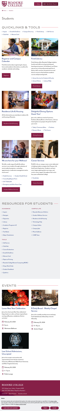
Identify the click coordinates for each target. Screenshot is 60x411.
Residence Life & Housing (12, 111)
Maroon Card (15, 34)
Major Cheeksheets (8, 235)
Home (4, 10)
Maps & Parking (12, 393)
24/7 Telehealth (7, 181)
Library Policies (36, 81)
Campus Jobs (36, 228)
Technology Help (37, 222)
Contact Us (4, 393)
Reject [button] (45, 408)
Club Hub (5, 34)
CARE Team (36, 235)
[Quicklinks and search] (50, 4)
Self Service (6, 243)
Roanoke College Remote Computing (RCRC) (15, 263)
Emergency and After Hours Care (12, 184)
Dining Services (37, 135)
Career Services (37, 160)
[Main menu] (38, 4)
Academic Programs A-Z (10, 225)
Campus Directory (28, 31)
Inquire (5, 31)
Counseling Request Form (10, 179)
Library (5, 222)
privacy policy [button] (53, 401)
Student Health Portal (21, 176)
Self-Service (50, 31)
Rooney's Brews (36, 130)
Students (11, 10)
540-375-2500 (6, 390)
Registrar (6, 75)
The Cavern (47, 130)
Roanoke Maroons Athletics (40, 212)
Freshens (51, 127)
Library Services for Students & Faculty (43, 78)
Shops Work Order (8, 266)
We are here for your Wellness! (14, 160)
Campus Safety (37, 225)
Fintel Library (40, 31)
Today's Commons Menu (39, 127)
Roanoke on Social (22, 393)
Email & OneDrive (15, 31)
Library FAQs (47, 81)
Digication (6, 218)
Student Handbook (8, 269)
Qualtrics (5, 272)
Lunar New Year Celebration (13, 308)
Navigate (5, 215)
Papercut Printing (8, 259)
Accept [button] (54, 408)
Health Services (7, 176)
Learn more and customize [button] (11, 408)
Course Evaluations (8, 249)
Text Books (6, 232)
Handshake (35, 178)
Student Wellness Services (11, 189)
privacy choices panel (21, 404)
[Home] (12, 4)
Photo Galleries (37, 232)
